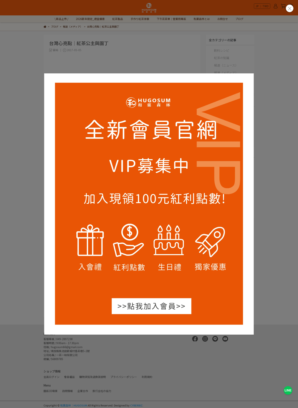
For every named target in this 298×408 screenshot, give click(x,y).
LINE (288, 390)
